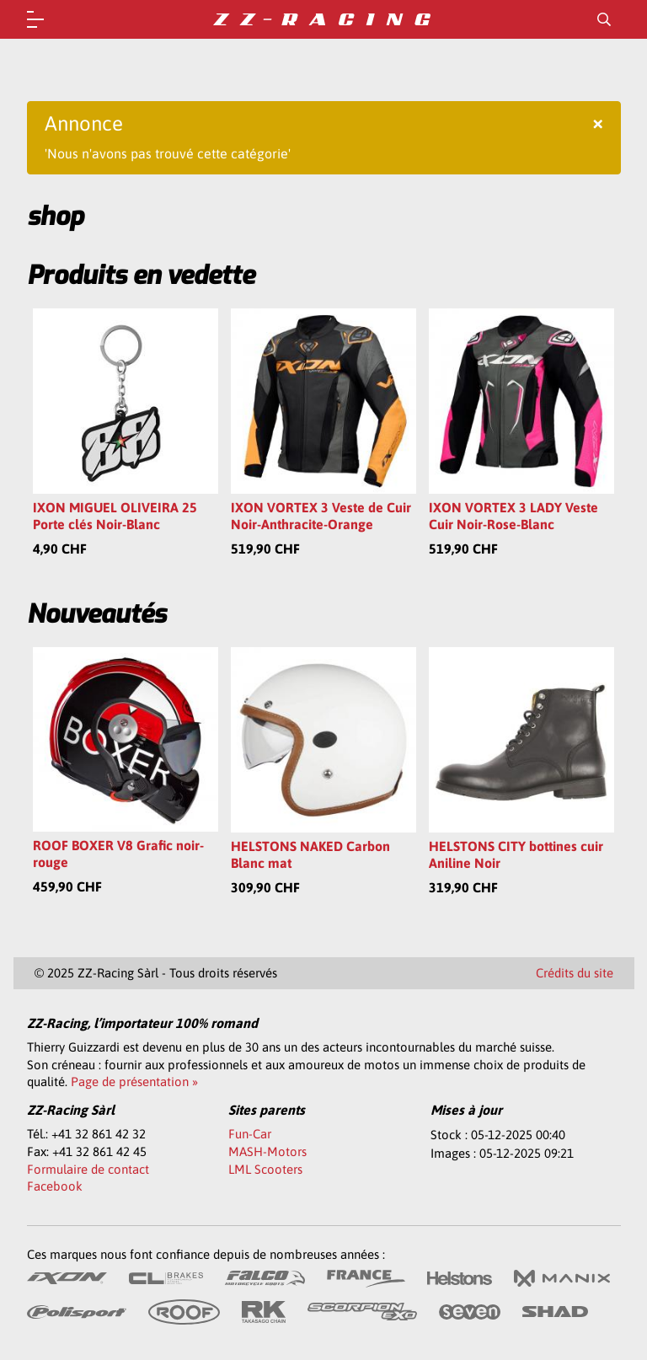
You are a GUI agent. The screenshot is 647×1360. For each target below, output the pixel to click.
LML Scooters (265, 1169)
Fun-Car (249, 1134)
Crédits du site (574, 973)
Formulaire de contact (88, 1169)
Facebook (55, 1186)
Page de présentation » (134, 1081)
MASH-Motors (267, 1151)
